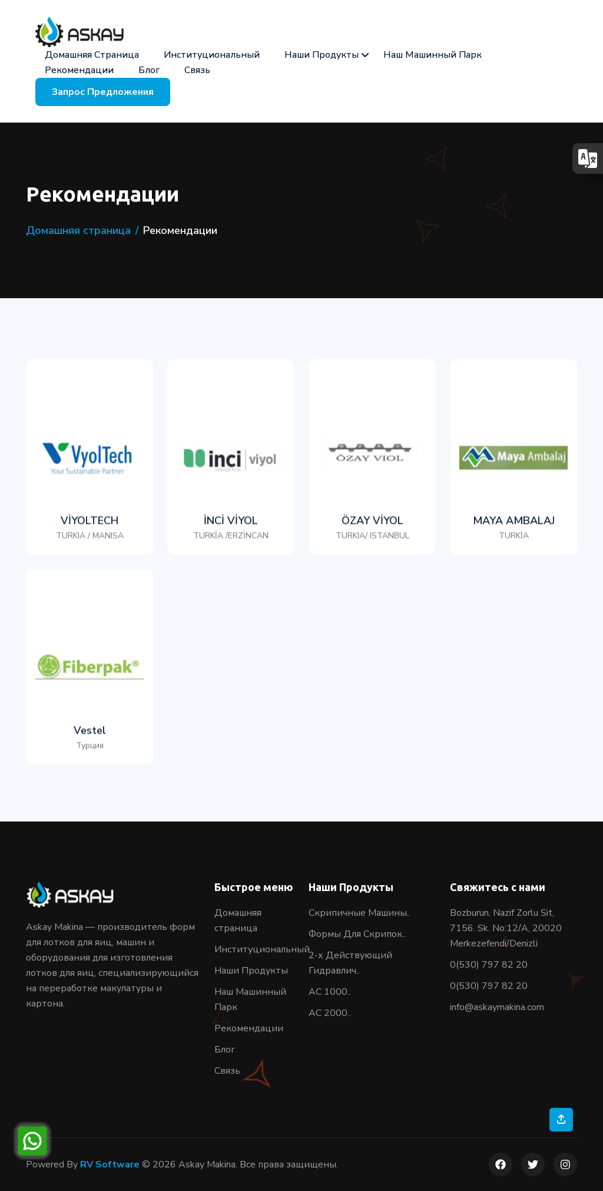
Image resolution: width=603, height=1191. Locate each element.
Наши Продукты (321, 54)
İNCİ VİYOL (231, 542)
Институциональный (212, 54)
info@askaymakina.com (497, 1007)
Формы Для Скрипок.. (357, 934)
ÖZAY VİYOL (372, 542)
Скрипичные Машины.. (359, 912)
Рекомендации (79, 70)
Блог (149, 70)
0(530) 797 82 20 (489, 964)
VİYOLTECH (89, 542)
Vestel (90, 752)
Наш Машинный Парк (432, 54)
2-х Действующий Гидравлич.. (350, 963)
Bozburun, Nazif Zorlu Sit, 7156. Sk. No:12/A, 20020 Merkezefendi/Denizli (506, 928)
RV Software (110, 1164)
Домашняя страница (92, 54)
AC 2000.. (330, 1013)
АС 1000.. (330, 991)
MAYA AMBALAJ (514, 542)
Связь (197, 70)
